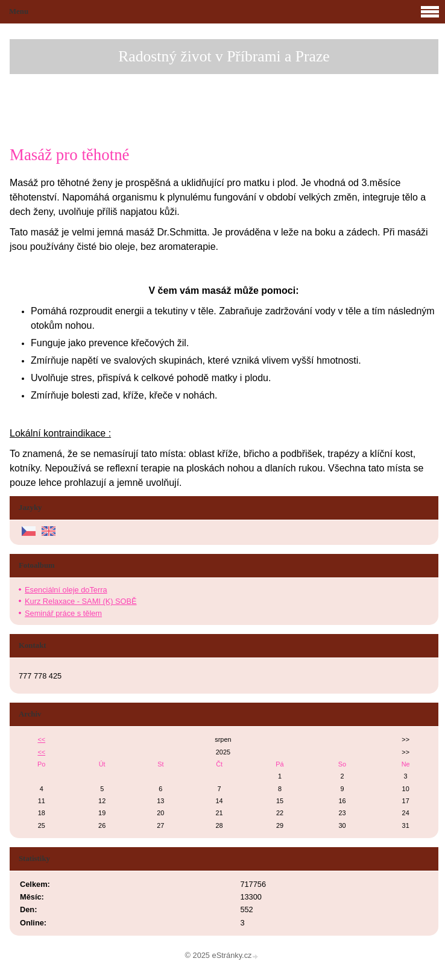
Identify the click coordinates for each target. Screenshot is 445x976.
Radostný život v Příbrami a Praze (223, 56)
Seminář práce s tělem (63, 613)
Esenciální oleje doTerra (66, 589)
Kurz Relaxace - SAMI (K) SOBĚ (81, 601)
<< (41, 739)
